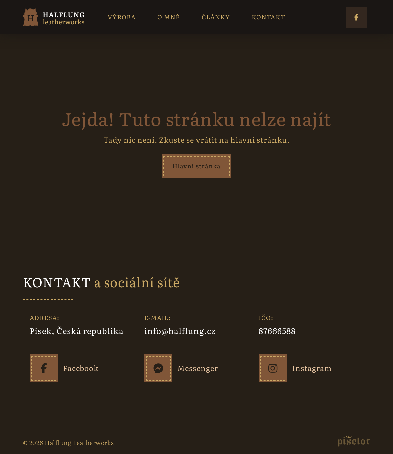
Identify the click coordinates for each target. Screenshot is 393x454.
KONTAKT (268, 16)
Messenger (197, 367)
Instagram (312, 367)
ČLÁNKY (216, 16)
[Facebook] (43, 368)
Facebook (80, 367)
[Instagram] (272, 368)
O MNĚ (168, 16)
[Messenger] (158, 368)
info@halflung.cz (180, 330)
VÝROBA (122, 16)
